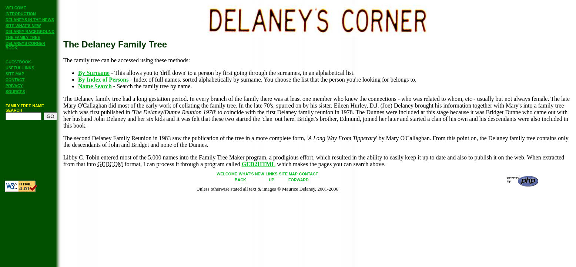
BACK (240, 180)
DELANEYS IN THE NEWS (30, 19)
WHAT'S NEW (251, 174)
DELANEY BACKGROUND (30, 31)
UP (271, 180)
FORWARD (298, 180)
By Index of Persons (103, 79)
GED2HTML (259, 164)
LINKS (272, 174)
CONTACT (15, 80)
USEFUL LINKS (20, 68)
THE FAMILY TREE (23, 37)
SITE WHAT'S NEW (23, 25)
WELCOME (16, 8)
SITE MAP (15, 74)
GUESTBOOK (18, 62)
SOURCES (15, 91)
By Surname (94, 73)
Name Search (95, 86)
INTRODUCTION (21, 13)
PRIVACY (14, 85)
